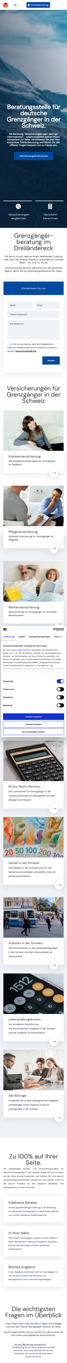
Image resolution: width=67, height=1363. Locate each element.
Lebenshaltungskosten (25, 1019)
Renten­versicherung (24, 607)
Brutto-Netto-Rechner (25, 786)
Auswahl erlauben (33, 724)
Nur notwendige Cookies (33, 732)
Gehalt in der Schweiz (24, 863)
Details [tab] (22, 637)
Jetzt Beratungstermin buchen (33, 156)
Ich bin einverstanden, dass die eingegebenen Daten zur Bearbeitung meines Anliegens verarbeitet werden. (32, 347)
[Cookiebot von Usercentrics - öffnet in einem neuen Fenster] (52, 629)
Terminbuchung (40, 4)
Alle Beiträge (17, 1096)
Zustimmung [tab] (9, 637)
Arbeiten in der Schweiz (26, 943)
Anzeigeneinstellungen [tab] (39, 637)
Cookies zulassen (33, 717)
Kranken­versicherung (25, 456)
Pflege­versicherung (23, 532)
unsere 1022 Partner (20, 650)
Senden (51, 360)
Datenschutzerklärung (25, 351)
